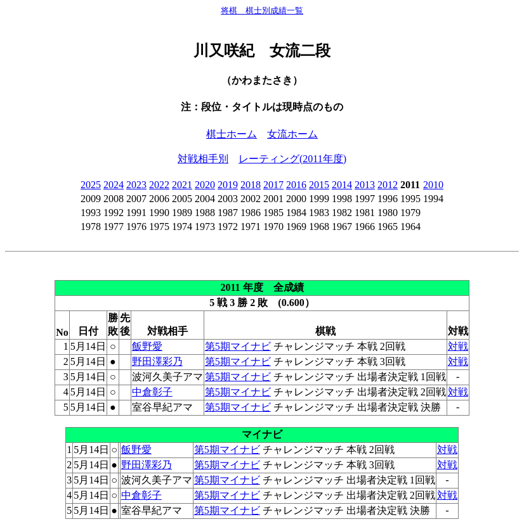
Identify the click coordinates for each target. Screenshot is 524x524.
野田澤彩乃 (157, 361)
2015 (319, 184)
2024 (113, 184)
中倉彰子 (152, 392)
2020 (205, 184)
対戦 (458, 346)
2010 (433, 184)
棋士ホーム (231, 134)
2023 (136, 184)
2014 (342, 184)
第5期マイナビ (238, 346)
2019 (228, 184)
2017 (273, 184)
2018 (250, 184)
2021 (182, 184)
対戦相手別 (203, 158)
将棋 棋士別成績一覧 (262, 10)
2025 (91, 184)
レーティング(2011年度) (292, 158)
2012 (387, 184)
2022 (159, 184)
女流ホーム (292, 134)
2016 (296, 184)
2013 (365, 184)
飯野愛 (147, 346)
